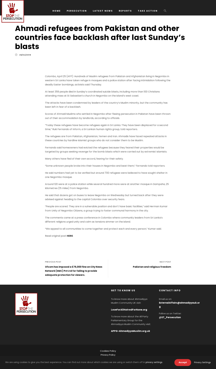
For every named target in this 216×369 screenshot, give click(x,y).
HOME (56, 10)
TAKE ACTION (148, 10)
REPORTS (125, 10)
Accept (183, 362)
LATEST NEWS (103, 10)
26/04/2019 (25, 55)
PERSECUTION (77, 10)
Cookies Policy (108, 350)
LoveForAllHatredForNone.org (129, 309)
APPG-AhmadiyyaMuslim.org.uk (130, 331)
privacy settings (154, 362)
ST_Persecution (171, 317)
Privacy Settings (202, 362)
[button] (165, 12)
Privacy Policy (108, 354)
